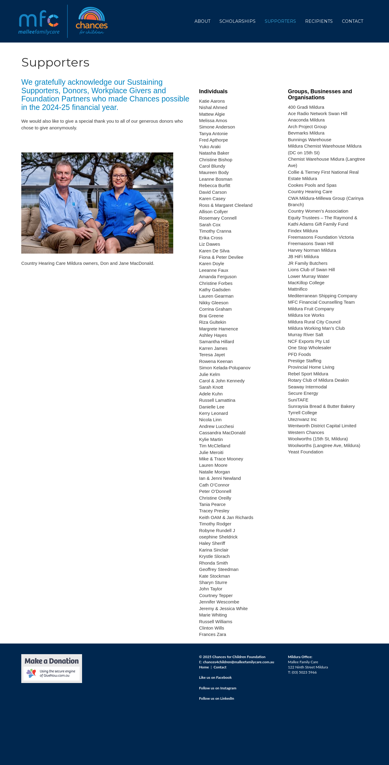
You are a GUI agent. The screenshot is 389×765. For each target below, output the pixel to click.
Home (204, 667)
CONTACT (352, 21)
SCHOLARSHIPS (237, 21)
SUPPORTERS (280, 21)
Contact (220, 667)
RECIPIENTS (319, 21)
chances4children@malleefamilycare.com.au (238, 662)
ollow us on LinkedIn (217, 698)
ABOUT (202, 21)
